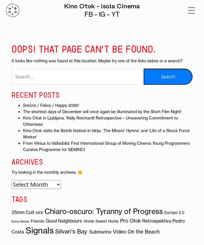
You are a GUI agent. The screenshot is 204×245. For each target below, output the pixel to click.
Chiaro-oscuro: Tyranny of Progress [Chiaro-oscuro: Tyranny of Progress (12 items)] (104, 211)
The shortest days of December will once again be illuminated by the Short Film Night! (102, 111)
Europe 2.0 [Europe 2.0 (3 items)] (174, 212)
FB (88, 14)
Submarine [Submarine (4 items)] (100, 232)
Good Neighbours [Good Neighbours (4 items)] (64, 221)
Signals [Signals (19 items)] (40, 230)
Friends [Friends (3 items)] (37, 221)
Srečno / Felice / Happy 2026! (51, 105)
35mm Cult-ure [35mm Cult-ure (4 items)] (27, 212)
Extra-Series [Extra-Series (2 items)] (20, 221)
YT (115, 14)
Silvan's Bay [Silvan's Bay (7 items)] (71, 231)
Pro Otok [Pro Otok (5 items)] (130, 221)
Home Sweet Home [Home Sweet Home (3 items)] (101, 221)
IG (102, 14)
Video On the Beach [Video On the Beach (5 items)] (136, 232)
